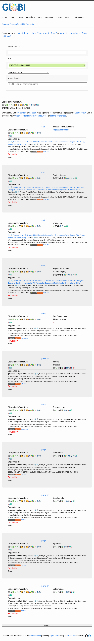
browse (20, 17)
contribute (30, 17)
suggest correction (61, 130)
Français (30, 24)
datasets (49, 17)
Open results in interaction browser (30, 116)
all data (32, 113)
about (4, 17)
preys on (45, 313)
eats (43, 127)
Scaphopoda (58, 498)
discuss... (46, 151)
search (68, 17)
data (40, 17)
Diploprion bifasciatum (12, 102)
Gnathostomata (59, 175)
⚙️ (35, 144)
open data (54, 636)
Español (5, 24)
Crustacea (57, 223)
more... (47, 625)
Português (14, 24)
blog (12, 17)
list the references (58, 116)
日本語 (22, 24)
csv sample (21, 113)
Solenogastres (59, 407)
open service (35, 636)
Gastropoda (58, 453)
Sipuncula (57, 543)
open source (70, 636)
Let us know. (80, 113)
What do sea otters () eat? (37, 33)
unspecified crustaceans (63, 127)
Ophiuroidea (58, 589)
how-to (59, 17)
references (78, 17)
